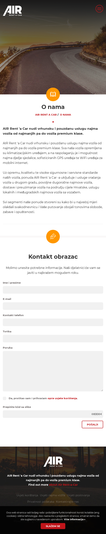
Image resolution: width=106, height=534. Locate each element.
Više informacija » (74, 519)
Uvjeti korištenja (27, 495)
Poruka (7, 347)
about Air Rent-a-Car (63, 484)
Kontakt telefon (13, 315)
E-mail (7, 298)
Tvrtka (7, 331)
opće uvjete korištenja (62, 398)
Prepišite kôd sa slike (17, 406)
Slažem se (53, 526)
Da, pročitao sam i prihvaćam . (43, 398)
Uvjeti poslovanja (78, 495)
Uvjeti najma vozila (52, 495)
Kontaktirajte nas (67, 501)
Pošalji (92, 424)
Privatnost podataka (40, 501)
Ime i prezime (12, 282)
